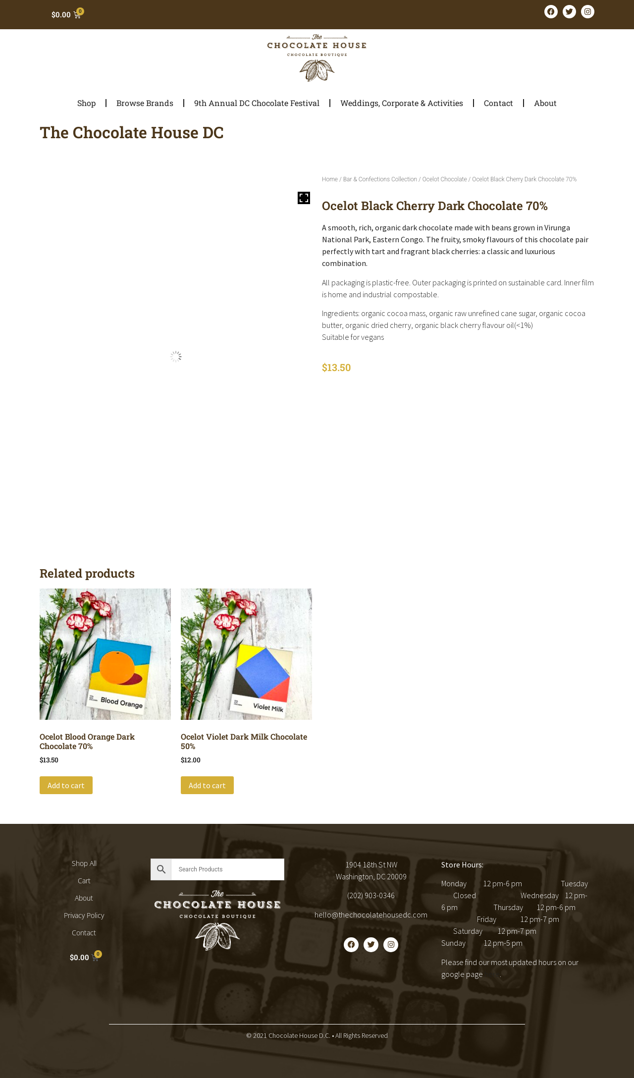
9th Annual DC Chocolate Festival (256, 103)
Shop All (84, 863)
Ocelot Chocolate (445, 179)
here (492, 974)
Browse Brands (144, 103)
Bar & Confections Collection (380, 179)
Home (330, 179)
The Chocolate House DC (132, 132)
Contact (498, 103)
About (545, 103)
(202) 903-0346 (371, 895)
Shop (86, 103)
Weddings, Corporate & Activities (401, 103)
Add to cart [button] (66, 785)
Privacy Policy (84, 915)
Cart (84, 880)
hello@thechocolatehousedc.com (371, 914)
